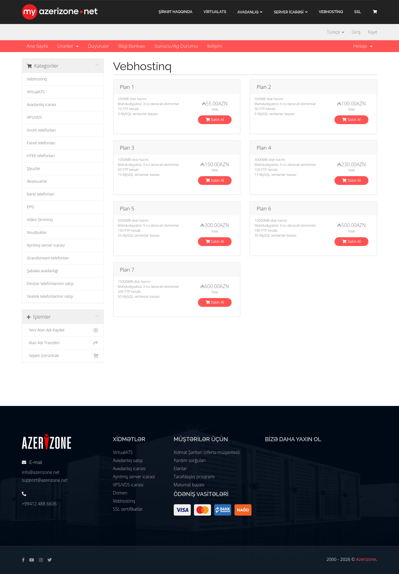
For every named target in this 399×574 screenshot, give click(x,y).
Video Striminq (40, 219)
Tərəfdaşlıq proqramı (194, 477)
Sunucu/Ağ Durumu (176, 46)
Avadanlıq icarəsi (41, 104)
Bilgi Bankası (131, 46)
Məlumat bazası (189, 485)
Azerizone (366, 559)
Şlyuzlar (33, 168)
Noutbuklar (37, 232)
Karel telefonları (41, 194)
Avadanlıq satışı (128, 460)
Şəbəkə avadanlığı (42, 270)
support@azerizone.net (45, 480)
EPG (30, 207)
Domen (120, 493)
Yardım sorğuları (190, 460)
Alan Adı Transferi (63, 343)
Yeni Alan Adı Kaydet (63, 330)
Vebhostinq (37, 79)
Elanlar (180, 468)
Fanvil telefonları (41, 143)
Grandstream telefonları (48, 258)
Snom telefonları (41, 130)
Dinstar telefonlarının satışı (50, 283)
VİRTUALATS (215, 12)
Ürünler (68, 46)
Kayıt (372, 32)
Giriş (356, 32)
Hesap (363, 46)
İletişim (214, 46)
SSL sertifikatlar (128, 509)
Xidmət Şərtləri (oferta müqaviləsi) (206, 452)
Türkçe (335, 32)
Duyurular (98, 46)
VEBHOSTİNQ (331, 12)
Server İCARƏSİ (288, 12)
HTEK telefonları (41, 155)
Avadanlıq (248, 12)
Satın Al (215, 119)
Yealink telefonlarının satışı (50, 296)
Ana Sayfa (37, 46)
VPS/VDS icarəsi (128, 485)
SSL (357, 12)
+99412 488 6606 (39, 504)
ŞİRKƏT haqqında (175, 12)
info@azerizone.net (41, 472)
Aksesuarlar (37, 181)
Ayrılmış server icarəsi (46, 245)
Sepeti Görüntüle (63, 355)
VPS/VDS (34, 117)
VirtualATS (36, 91)
